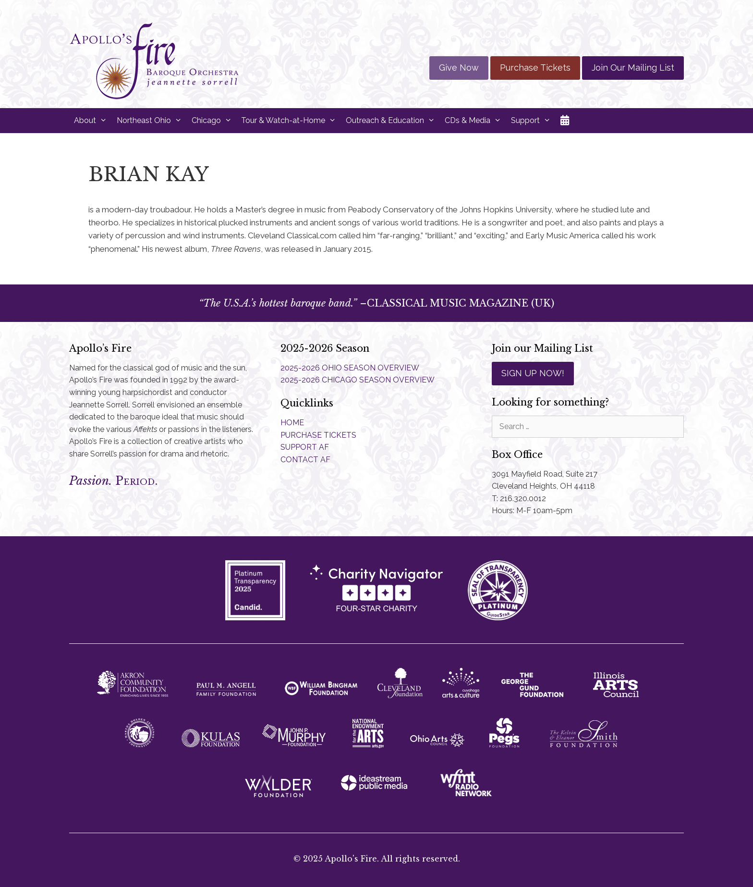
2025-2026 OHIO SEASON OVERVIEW (349, 367)
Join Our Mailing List (633, 67)
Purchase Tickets (535, 67)
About (93, 120)
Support (533, 120)
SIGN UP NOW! (532, 373)
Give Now (459, 67)
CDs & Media (475, 120)
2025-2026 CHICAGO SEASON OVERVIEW (357, 379)
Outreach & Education (393, 120)
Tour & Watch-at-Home (291, 120)
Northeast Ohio (152, 120)
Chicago (214, 120)
